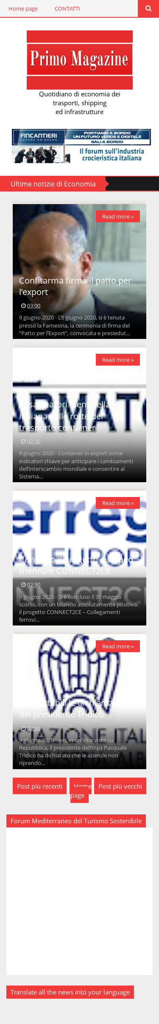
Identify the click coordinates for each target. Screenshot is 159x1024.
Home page (23, 8)
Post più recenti (39, 786)
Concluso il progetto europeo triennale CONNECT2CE (76, 565)
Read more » (118, 216)
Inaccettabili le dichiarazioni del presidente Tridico (73, 708)
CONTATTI (67, 8)
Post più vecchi (120, 786)
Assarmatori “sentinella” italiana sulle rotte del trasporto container (66, 416)
